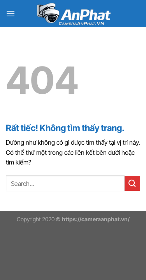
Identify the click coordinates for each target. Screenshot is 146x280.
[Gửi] (132, 183)
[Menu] (10, 13)
